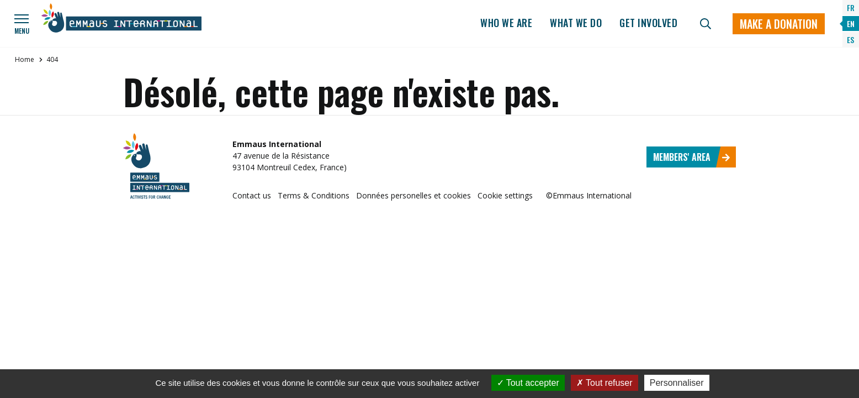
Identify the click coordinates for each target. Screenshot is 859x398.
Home (24, 59)
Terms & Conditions (313, 195)
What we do (576, 22)
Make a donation (779, 23)
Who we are (506, 22)
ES (850, 39)
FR (851, 7)
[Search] (705, 23)
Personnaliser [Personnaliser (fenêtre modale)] (677, 382)
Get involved (648, 22)
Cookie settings (505, 195)
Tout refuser (604, 382)
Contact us (251, 195)
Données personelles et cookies (413, 195)
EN (851, 23)
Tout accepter (528, 382)
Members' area (691, 157)
